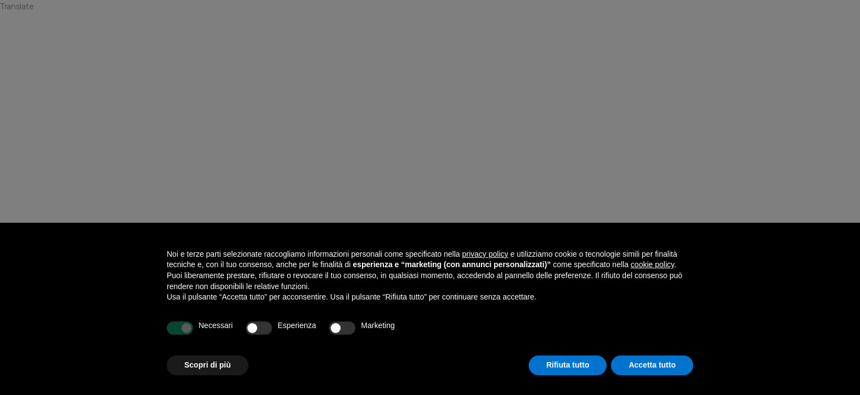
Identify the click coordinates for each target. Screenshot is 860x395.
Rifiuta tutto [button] (568, 364)
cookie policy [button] (652, 264)
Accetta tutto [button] (652, 364)
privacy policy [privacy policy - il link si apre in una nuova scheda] (485, 254)
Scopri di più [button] (207, 364)
